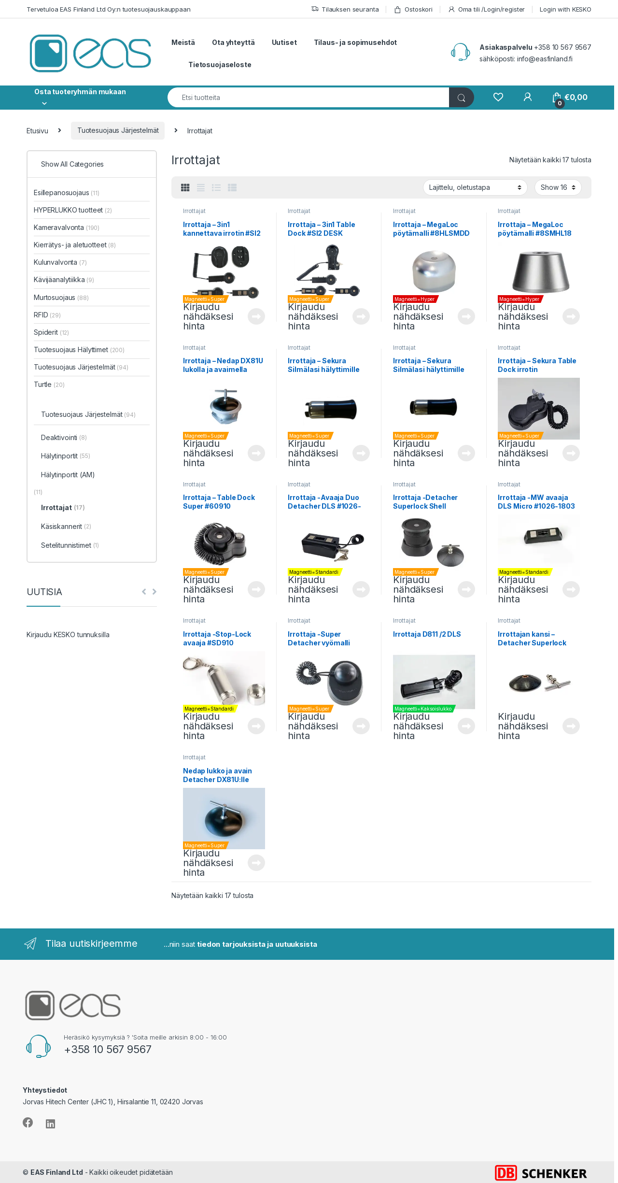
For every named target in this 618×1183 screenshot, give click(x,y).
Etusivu (37, 130)
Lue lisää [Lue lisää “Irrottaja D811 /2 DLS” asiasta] (466, 726)
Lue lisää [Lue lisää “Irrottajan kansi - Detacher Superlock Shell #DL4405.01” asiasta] (571, 726)
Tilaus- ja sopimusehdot (355, 42)
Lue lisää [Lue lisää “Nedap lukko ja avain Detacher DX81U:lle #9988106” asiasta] (256, 863)
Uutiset (284, 42)
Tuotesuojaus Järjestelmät (118, 130)
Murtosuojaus (61, 297)
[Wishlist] (498, 97)
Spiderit (51, 332)
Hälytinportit (65, 456)
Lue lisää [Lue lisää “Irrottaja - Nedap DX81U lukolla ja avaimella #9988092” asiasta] (256, 453)
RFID (47, 315)
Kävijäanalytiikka (64, 279)
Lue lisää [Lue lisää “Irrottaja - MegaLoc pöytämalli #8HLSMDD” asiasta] (466, 316)
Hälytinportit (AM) (68, 474)
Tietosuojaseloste (220, 64)
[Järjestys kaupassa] (475, 187)
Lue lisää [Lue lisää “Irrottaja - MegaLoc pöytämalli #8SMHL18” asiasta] (571, 316)
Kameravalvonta (66, 227)
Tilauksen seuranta (345, 9)
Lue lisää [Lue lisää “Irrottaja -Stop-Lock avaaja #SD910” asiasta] (256, 726)
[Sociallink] (28, 1122)
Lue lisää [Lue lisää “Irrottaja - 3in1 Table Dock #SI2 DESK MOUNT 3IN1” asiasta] (361, 316)
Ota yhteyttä (233, 42)
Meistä (183, 42)
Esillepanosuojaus (66, 192)
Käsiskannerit (66, 527)
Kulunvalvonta (60, 262)
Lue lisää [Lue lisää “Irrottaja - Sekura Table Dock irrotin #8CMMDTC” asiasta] (571, 453)
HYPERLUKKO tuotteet (73, 210)
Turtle (49, 384)
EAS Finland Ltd (56, 1172)
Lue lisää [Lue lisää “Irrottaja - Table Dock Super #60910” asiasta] (256, 589)
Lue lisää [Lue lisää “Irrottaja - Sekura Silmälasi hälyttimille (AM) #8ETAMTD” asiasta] (361, 453)
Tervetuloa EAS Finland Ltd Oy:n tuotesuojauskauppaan (109, 9)
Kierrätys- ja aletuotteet (75, 245)
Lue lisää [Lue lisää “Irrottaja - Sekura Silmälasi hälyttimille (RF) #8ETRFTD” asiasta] (466, 453)
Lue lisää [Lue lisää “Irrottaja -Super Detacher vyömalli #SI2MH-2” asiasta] (361, 726)
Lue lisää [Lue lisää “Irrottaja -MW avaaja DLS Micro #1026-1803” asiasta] (571, 589)
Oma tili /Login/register (486, 9)
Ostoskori (413, 9)
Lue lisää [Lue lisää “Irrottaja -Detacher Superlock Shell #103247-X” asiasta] (466, 589)
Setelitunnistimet (70, 546)
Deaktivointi (64, 438)
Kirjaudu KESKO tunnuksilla (68, 634)
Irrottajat (194, 210)
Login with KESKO (565, 9)
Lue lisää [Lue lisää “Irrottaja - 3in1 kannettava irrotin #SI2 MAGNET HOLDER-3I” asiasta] (256, 316)
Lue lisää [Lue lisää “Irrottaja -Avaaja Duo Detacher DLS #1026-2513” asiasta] (361, 589)
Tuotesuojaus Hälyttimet (79, 349)
